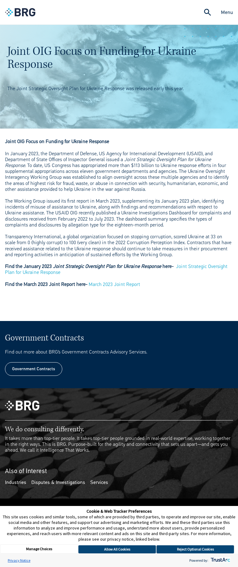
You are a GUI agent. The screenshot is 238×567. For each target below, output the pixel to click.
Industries (15, 482)
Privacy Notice (19, 560)
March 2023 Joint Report (114, 284)
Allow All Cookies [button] (117, 549)
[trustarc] (219, 560)
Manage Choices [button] (39, 549)
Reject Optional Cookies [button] (195, 549)
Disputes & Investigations (58, 482)
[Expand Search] (207, 12)
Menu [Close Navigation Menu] (227, 12)
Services (99, 482)
